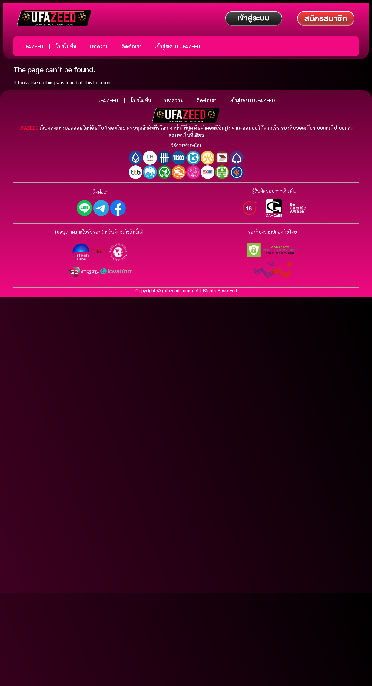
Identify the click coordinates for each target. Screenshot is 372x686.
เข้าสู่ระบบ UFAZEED (177, 46)
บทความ (99, 46)
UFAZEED (32, 46)
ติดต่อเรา (131, 46)
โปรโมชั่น (66, 46)
